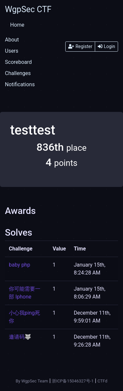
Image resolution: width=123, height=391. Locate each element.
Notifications (20, 84)
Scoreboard (18, 62)
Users (11, 51)
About (12, 40)
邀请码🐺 (20, 337)
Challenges (18, 73)
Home (17, 25)
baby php (19, 265)
